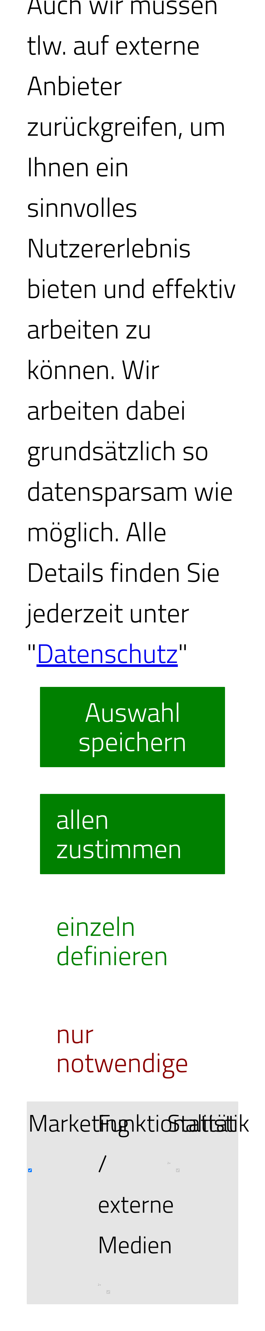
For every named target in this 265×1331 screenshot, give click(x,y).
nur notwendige (122, 1048)
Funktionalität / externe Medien (167, 1204)
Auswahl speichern (132, 727)
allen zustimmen (119, 834)
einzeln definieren (112, 941)
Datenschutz (107, 653)
